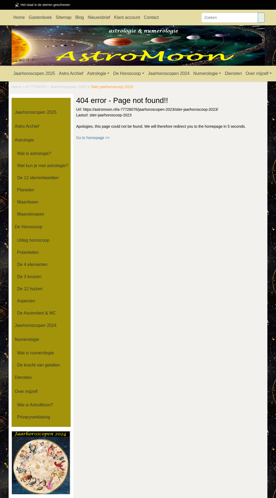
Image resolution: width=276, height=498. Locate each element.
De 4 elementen (32, 264)
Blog (79, 17)
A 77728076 (36, 87)
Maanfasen (28, 202)
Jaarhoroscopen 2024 (169, 73)
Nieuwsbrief (99, 17)
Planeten (25, 190)
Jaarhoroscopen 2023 (69, 87)
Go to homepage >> (93, 138)
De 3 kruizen (29, 276)
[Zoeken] (229, 18)
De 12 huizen (30, 288)
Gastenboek (40, 17)
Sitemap (63, 17)
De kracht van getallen (38, 365)
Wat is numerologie (35, 353)
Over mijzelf (257, 73)
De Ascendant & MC (36, 313)
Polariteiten (28, 252)
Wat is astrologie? (34, 153)
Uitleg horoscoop (33, 240)
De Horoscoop (127, 73)
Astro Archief (71, 73)
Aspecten (26, 301)
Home (19, 17)
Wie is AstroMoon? (35, 405)
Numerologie (205, 73)
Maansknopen (30, 214)
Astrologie (96, 73)
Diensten (233, 73)
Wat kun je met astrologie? (42, 165)
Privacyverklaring (33, 417)
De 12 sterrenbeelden (38, 177)
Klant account (127, 17)
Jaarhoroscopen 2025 (34, 73)
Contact (151, 17)
